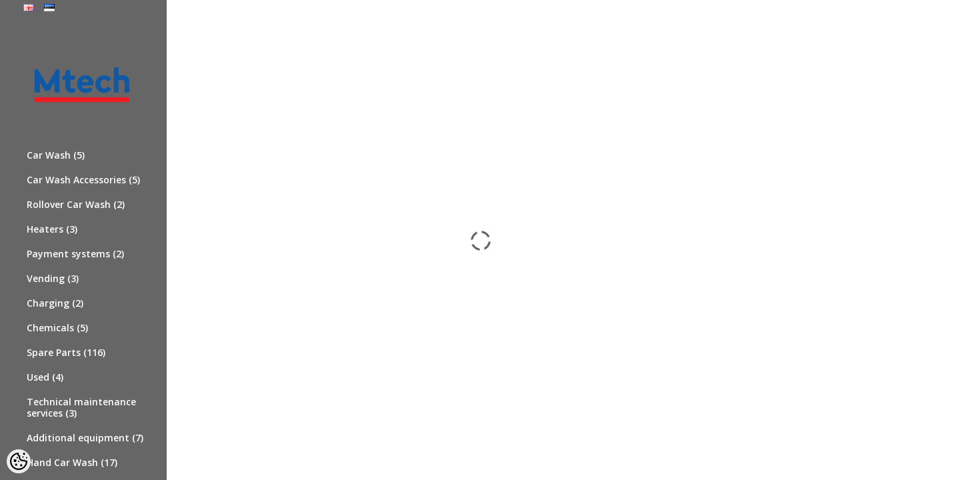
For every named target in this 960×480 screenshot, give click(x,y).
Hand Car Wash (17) (72, 462)
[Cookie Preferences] (19, 461)
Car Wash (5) (56, 155)
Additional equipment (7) (85, 437)
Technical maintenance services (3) (81, 407)
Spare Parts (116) (66, 352)
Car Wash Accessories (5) (83, 179)
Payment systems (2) (75, 253)
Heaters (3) (52, 229)
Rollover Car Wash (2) (76, 204)
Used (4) (45, 377)
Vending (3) (53, 278)
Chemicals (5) (57, 327)
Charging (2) (55, 303)
